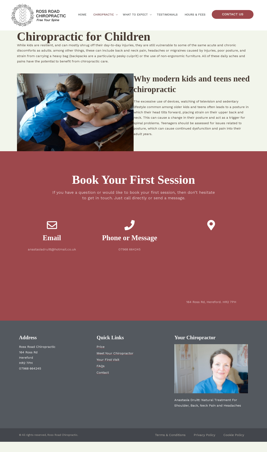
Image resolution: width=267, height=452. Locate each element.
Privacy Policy (204, 435)
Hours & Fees (195, 14)
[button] (232, 14)
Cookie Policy (233, 435)
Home (82, 14)
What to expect (135, 14)
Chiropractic (102, 14)
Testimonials (168, 14)
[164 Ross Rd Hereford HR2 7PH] (211, 265)
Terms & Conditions (170, 435)
